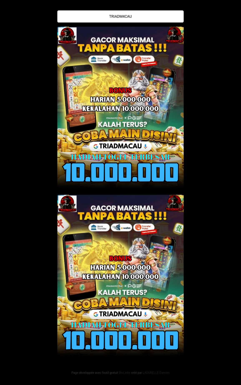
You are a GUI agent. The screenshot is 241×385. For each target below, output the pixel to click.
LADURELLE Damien (156, 373)
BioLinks (125, 373)
